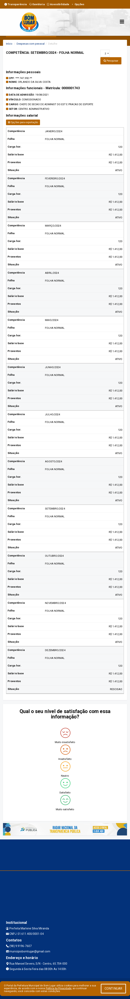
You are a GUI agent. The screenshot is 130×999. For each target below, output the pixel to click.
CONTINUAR (113, 988)
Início (9, 43)
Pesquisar (111, 60)
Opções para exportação (23, 122)
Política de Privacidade (58, 988)
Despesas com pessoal (31, 43)
